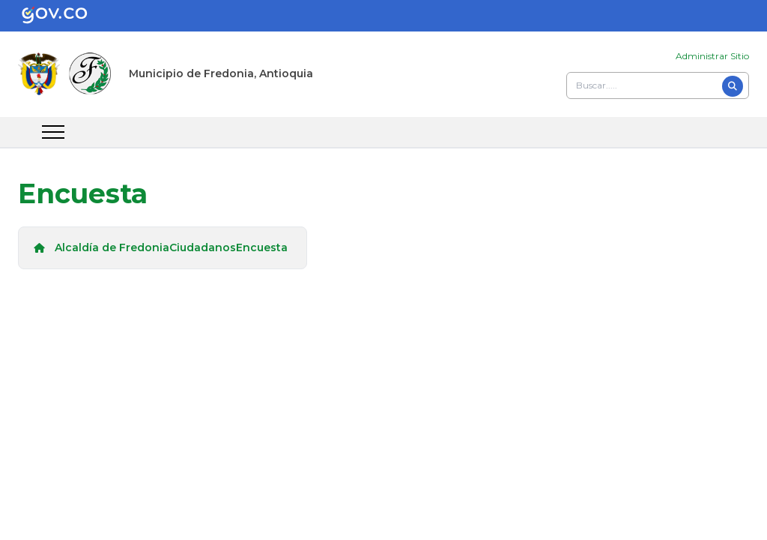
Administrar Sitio (712, 56)
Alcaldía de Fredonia (112, 247)
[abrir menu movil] (53, 132)
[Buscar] (732, 86)
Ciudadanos (202, 247)
